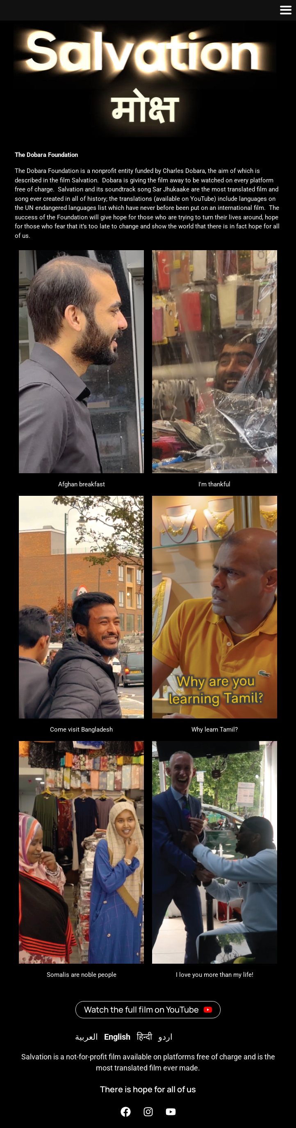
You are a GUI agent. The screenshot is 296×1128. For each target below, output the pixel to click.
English (117, 1037)
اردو (165, 1037)
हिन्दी (144, 1037)
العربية (86, 1037)
